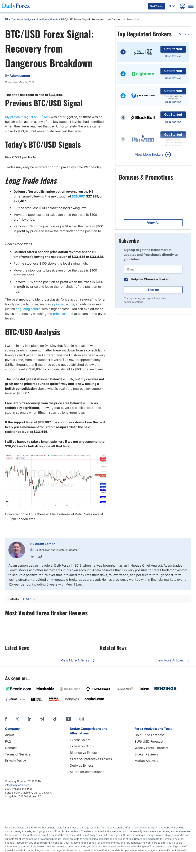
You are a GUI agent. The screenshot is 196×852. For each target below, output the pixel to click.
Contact (11, 748)
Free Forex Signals (47, 19)
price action (61, 314)
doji (71, 304)
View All (153, 223)
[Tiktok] (55, 718)
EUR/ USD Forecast (149, 741)
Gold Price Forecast (149, 735)
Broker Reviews (146, 754)
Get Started (173, 49)
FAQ (8, 741)
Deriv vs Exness (82, 765)
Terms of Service (17, 754)
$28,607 (78, 196)
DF (6, 19)
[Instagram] (81, 719)
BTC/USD (27, 599)
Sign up (153, 289)
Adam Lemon (45, 544)
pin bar (59, 304)
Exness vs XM (80, 740)
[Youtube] (68, 719)
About (9, 735)
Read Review (173, 56)
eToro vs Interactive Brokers (91, 759)
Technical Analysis (22, 19)
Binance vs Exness (84, 753)
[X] (17, 719)
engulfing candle (28, 309)
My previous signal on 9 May (27, 117)
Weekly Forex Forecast (151, 748)
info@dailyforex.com (17, 785)
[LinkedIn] (29, 719)
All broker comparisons (87, 772)
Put (16, 208)
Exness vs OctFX (82, 746)
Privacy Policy (15, 761)
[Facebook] (6, 719)
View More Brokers (149, 154)
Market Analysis (146, 761)
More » (184, 34)
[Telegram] (42, 719)
